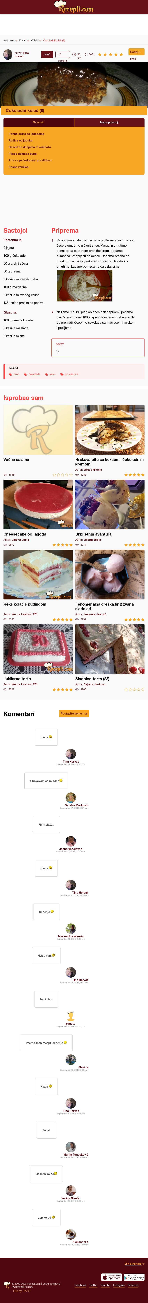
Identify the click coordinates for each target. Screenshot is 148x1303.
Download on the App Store (111, 1277)
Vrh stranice (133, 1263)
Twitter (93, 1285)
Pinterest (133, 1285)
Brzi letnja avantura (110, 513)
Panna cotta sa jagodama (26, 133)
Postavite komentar (74, 713)
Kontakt (29, 1286)
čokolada (34, 374)
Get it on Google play (134, 1277)
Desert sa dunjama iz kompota (30, 147)
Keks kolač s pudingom (38, 585)
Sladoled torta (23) (110, 657)
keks (53, 374)
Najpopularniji (109, 122)
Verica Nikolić (71, 1198)
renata (70, 1023)
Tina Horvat (21, 54)
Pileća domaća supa (23, 153)
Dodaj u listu (135, 52)
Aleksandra (80, 1241)
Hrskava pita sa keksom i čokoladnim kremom (110, 440)
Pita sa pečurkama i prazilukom (30, 160)
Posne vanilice (19, 167)
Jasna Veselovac (70, 848)
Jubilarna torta (38, 657)
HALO (26, 1291)
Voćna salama (38, 440)
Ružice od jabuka (20, 140)
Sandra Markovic (76, 805)
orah (16, 374)
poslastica (71, 374)
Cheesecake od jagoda (38, 513)
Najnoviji (38, 122)
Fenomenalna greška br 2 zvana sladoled (110, 585)
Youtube (105, 1285)
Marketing (17, 1286)
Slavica (83, 1067)
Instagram (119, 1285)
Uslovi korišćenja (51, 1283)
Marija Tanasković (75, 1154)
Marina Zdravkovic (71, 936)
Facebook (80, 1285)
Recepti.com (74, 7)
